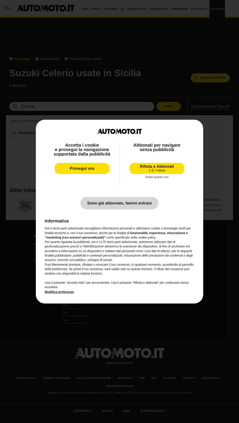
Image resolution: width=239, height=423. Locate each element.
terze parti (114, 242)
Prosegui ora (82, 168)
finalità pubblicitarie (58, 255)
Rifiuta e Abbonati (157, 168)
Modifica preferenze (59, 292)
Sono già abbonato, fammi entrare (119, 203)
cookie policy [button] (147, 237)
